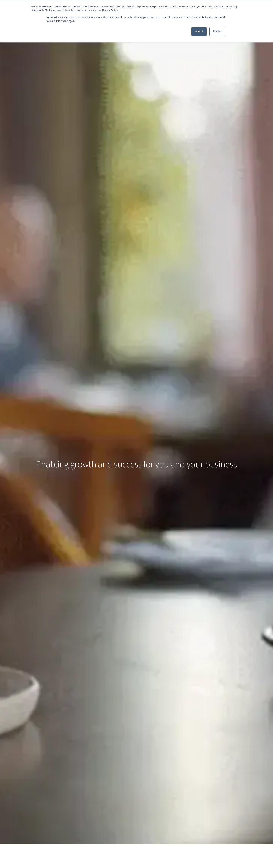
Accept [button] (199, 31)
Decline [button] (217, 31)
